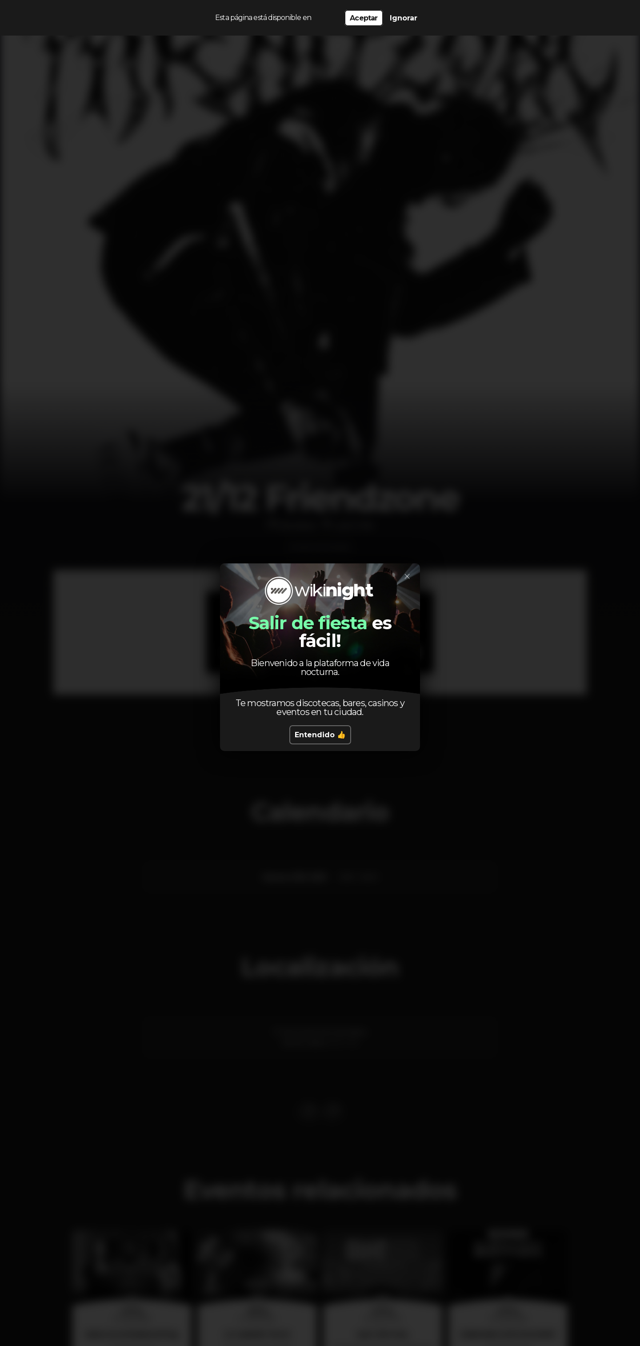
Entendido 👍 (320, 735)
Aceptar (363, 18)
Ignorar (403, 18)
